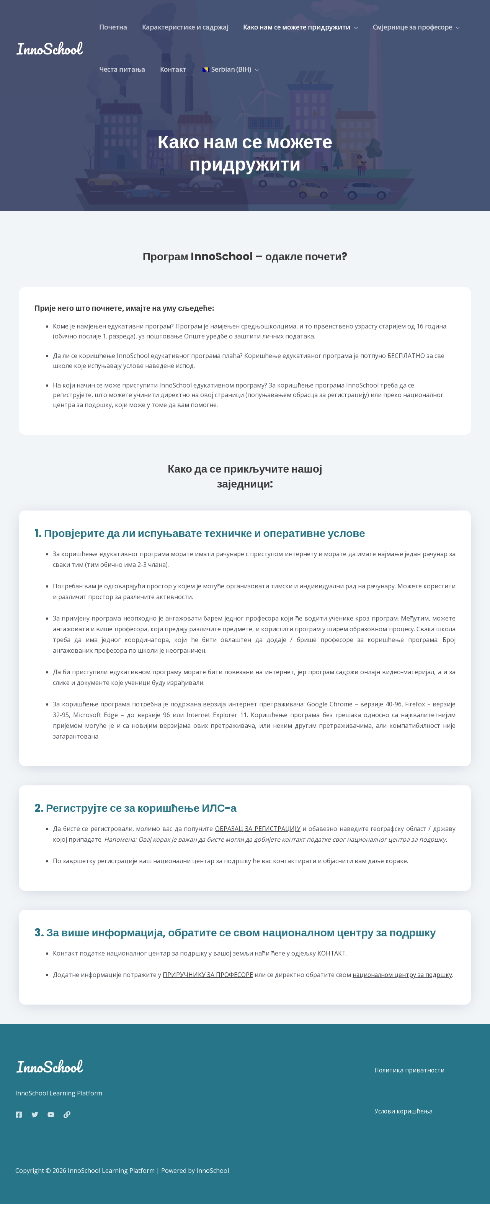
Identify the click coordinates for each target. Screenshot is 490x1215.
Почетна (112, 27)
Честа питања (121, 69)
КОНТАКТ (331, 953)
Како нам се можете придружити (292, 27)
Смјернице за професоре (406, 27)
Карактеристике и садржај (182, 27)
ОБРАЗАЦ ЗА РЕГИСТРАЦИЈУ (257, 828)
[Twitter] (34, 1125)
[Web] (67, 1125)
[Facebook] (18, 1125)
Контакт (170, 69)
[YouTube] (50, 1125)
